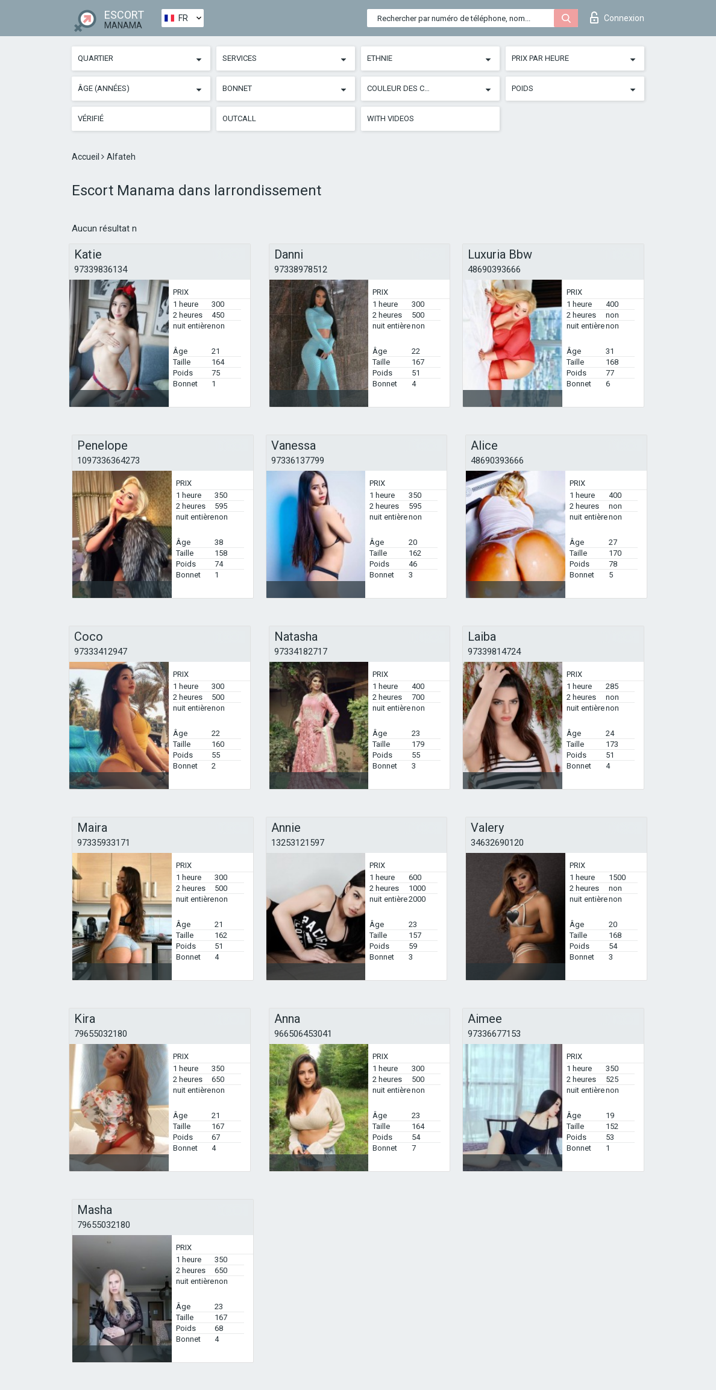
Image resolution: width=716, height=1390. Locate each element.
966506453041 (303, 1033)
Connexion (617, 17)
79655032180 (100, 1033)
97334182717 (300, 651)
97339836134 (100, 269)
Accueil (86, 157)
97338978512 (300, 269)
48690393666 (494, 269)
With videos (390, 118)
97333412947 (100, 651)
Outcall (239, 118)
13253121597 (297, 842)
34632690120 (497, 842)
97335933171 (103, 842)
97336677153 (494, 1033)
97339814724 (494, 651)
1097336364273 (108, 460)
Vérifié (91, 118)
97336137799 (297, 460)
